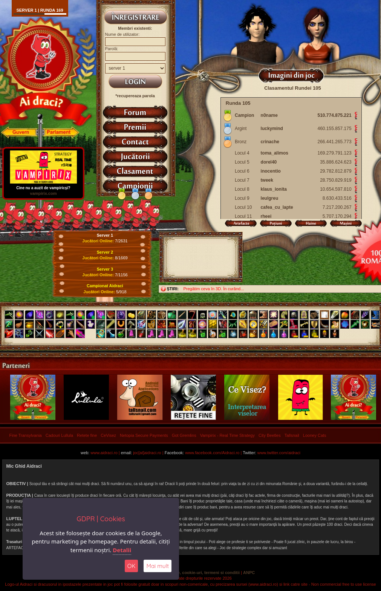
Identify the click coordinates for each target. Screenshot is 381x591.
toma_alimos (274, 153)
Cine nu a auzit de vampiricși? (43, 186)
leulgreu (269, 198)
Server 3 (105, 269)
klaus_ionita (274, 189)
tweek (267, 180)
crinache (270, 141)
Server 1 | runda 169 (39, 10)
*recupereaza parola (135, 95)
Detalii (122, 550)
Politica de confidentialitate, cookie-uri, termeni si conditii (183, 572)
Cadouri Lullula (59, 435)
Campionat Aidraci (105, 285)
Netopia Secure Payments (144, 435)
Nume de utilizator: (122, 34)
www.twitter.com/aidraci (278, 452)
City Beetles (270, 435)
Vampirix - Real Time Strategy (227, 435)
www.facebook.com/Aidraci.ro (212, 452)
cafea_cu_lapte (277, 207)
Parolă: (111, 48)
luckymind (272, 128)
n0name (269, 115)
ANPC (249, 572)
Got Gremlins (184, 435)
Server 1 (105, 235)
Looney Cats (314, 435)
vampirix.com (43, 193)
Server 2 (105, 252)
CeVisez (108, 435)
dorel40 (269, 162)
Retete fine (87, 435)
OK (131, 566)
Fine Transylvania (25, 435)
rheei (266, 216)
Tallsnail (292, 435)
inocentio (271, 171)
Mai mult (157, 566)
